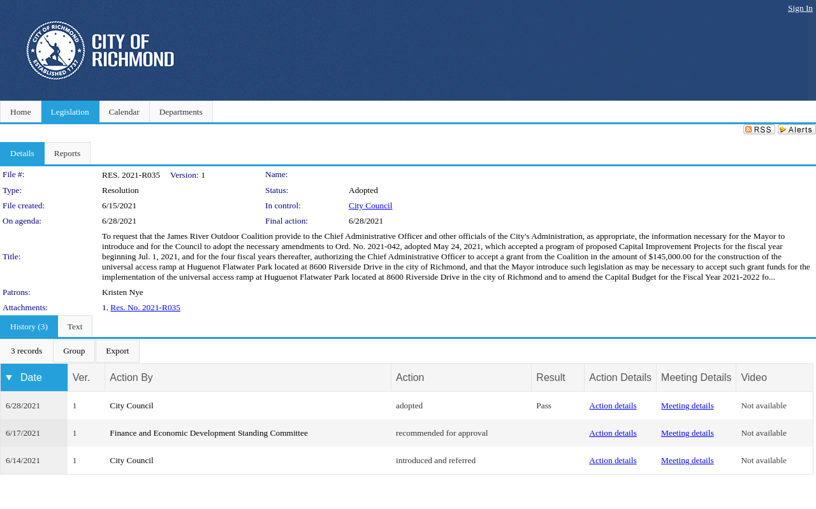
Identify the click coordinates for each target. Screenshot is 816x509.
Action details (612, 405)
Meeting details (687, 405)
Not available (763, 405)
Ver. (82, 377)
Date (31, 377)
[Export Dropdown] (117, 351)
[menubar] (70, 351)
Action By (131, 377)
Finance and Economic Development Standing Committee (209, 433)
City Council (371, 205)
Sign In (800, 8)
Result (550, 377)
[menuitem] (26, 351)
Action (410, 377)
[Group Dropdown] (74, 351)
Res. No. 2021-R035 (145, 307)
